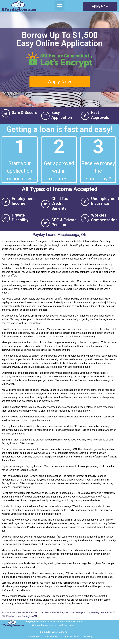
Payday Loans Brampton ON (75, 612)
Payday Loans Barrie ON (15, 612)
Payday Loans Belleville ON (44, 612)
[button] (60, 6)
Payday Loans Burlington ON (21, 616)
